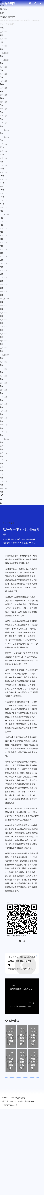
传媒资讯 (25, 21)
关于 (4, 1101)
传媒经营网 (20, 1098)
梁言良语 (4, 21)
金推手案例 (14, 21)
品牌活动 (10, 24)
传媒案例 (10, 523)
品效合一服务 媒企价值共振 (19, 961)
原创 (4, 523)
